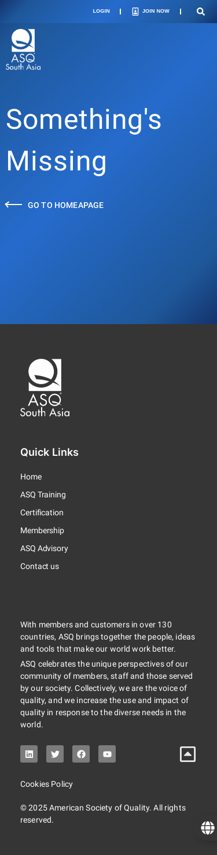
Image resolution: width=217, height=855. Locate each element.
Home (31, 476)
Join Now (156, 11)
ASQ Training (43, 494)
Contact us (39, 566)
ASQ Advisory (44, 548)
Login (101, 11)
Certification (42, 512)
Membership (42, 530)
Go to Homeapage (66, 205)
